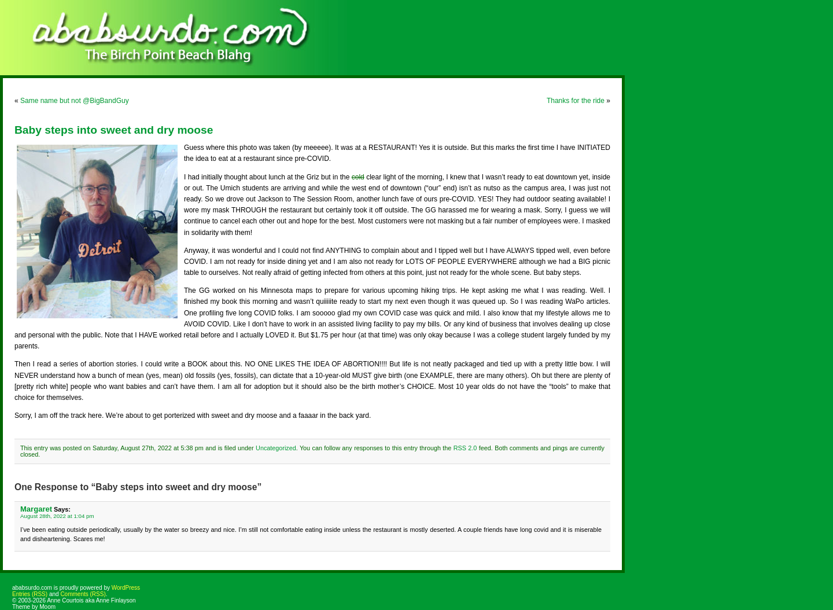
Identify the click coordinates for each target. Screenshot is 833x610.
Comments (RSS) (82, 594)
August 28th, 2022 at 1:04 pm (57, 516)
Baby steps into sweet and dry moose (113, 130)
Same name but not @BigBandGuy (74, 101)
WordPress (126, 588)
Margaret (36, 509)
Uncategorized (276, 447)
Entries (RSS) (29, 594)
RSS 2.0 (465, 447)
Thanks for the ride (576, 101)
